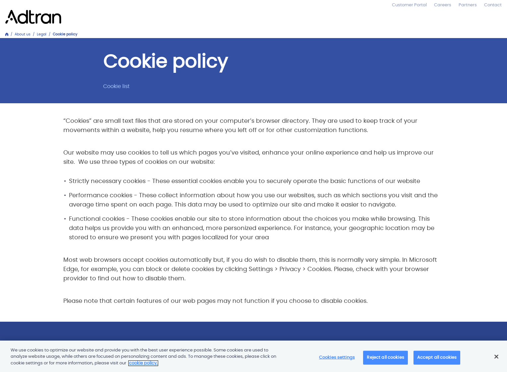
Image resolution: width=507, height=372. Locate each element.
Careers (442, 5)
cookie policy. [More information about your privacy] (143, 365)
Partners (468, 5)
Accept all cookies (437, 359)
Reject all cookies (385, 359)
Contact (493, 5)
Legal (41, 34)
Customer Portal (409, 5)
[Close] (496, 358)
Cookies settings (337, 359)
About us (23, 34)
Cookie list (116, 86)
